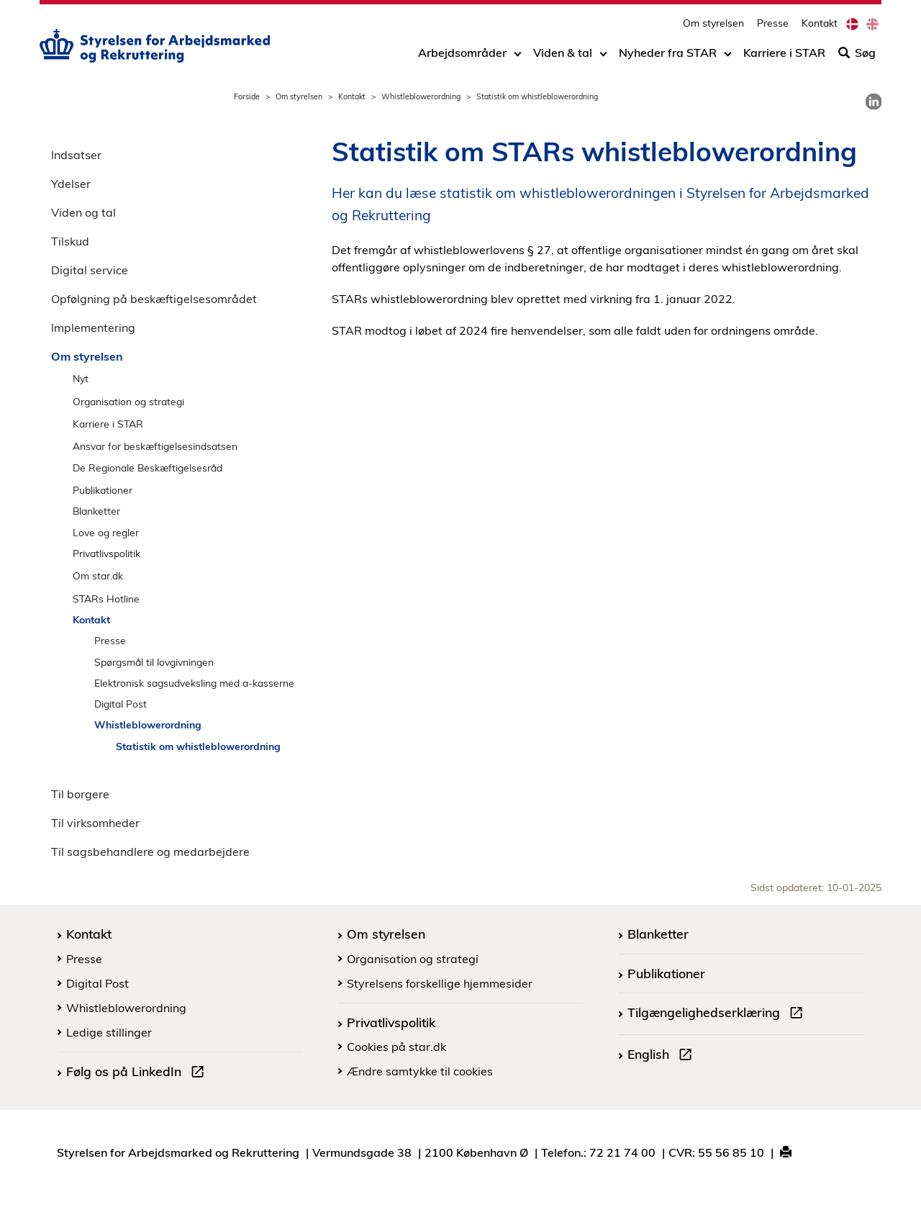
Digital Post (120, 703)
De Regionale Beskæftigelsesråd (147, 467)
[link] (873, 101)
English (662, 1056)
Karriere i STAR (784, 55)
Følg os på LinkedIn (138, 1073)
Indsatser (76, 155)
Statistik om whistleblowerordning (198, 746)
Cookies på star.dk (396, 1046)
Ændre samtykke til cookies (420, 1071)
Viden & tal (562, 55)
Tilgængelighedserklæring (718, 1014)
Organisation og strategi (128, 401)
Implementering (93, 327)
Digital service (89, 270)
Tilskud (70, 241)
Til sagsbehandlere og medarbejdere (150, 851)
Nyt (81, 378)
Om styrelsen (713, 25)
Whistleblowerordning (420, 96)
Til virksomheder (95, 823)
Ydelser (71, 183)
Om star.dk (98, 575)
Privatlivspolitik (106, 553)
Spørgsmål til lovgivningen (154, 662)
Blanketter (96, 511)
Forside (247, 96)
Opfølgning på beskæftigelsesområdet (154, 299)
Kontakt (820, 25)
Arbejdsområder (462, 55)
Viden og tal (83, 212)
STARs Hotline (106, 598)
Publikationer (102, 490)
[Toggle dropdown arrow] (517, 55)
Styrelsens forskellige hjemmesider (439, 983)
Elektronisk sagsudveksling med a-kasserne (194, 683)
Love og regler (106, 532)
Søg (857, 55)
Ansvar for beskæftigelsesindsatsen (155, 446)
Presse (773, 25)
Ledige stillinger (109, 1032)
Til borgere (80, 794)
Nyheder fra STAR (668, 55)
